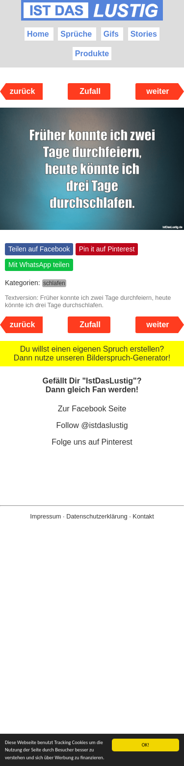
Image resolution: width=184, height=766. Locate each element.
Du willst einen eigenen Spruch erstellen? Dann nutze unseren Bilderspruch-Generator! (92, 353)
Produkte (92, 53)
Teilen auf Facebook (39, 249)
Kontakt (143, 516)
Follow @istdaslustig (92, 425)
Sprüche (76, 34)
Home (38, 34)
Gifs (111, 34)
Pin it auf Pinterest (107, 249)
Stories (144, 34)
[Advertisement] (92, 658)
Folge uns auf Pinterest (92, 442)
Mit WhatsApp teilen (39, 265)
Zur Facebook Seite (92, 409)
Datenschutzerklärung (96, 516)
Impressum (45, 516)
